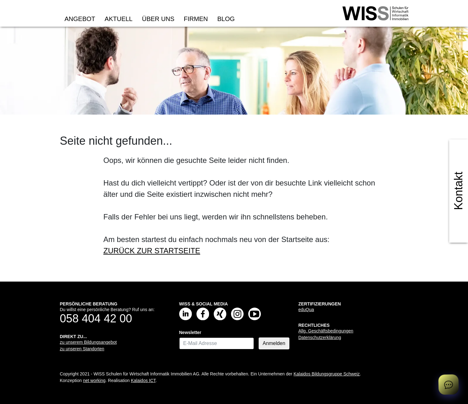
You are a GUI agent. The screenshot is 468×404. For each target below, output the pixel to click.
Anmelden (274, 343)
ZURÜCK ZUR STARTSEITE (151, 250)
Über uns (158, 18)
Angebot (80, 18)
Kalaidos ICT (143, 380)
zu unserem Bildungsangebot (88, 342)
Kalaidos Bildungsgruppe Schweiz (326, 373)
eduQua (306, 309)
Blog (226, 18)
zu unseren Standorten (82, 348)
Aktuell (118, 18)
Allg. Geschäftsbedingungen (326, 330)
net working (94, 380)
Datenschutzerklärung (320, 337)
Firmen (196, 18)
